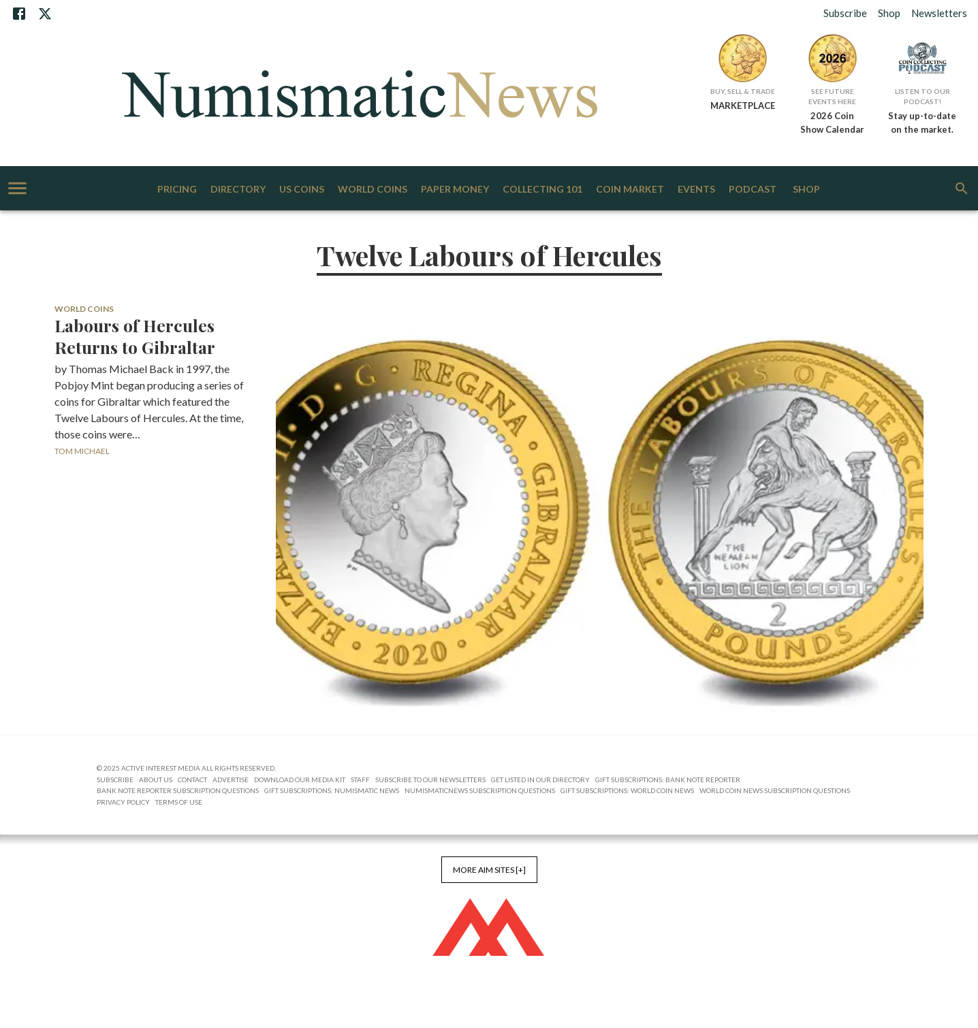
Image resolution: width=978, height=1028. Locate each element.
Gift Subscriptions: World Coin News (627, 790)
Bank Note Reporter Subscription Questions (178, 790)
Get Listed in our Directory (540, 779)
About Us (155, 779)
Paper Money (454, 189)
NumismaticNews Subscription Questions (480, 790)
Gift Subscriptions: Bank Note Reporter (667, 779)
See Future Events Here (832, 96)
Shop (889, 13)
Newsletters (939, 13)
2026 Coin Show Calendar (832, 122)
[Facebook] (19, 13)
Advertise (230, 779)
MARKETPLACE (742, 105)
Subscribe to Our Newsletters (430, 779)
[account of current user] (17, 188)
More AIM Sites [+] (489, 870)
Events (696, 189)
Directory (238, 189)
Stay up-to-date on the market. (922, 122)
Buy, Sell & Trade (742, 91)
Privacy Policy (123, 802)
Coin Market (629, 189)
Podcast (752, 189)
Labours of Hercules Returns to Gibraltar (134, 336)
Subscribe (845, 13)
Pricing (177, 189)
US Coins (302, 189)
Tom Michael (82, 451)
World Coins (372, 189)
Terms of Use (178, 802)
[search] (961, 188)
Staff (360, 779)
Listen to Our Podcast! (922, 96)
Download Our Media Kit (299, 779)
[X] (45, 13)
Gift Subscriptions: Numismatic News (331, 790)
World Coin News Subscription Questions (774, 790)
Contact (192, 779)
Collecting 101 (542, 189)
